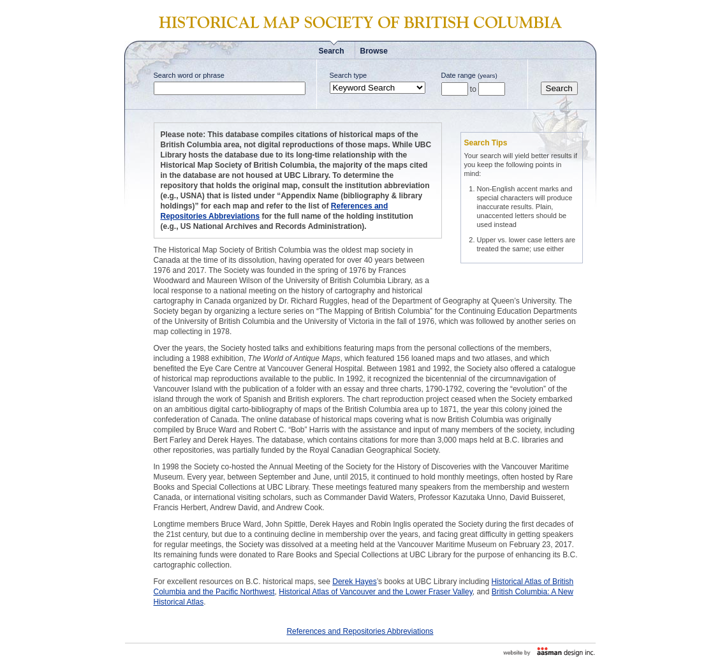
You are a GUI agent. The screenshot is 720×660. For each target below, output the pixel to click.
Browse (374, 51)
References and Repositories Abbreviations (359, 631)
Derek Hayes (354, 581)
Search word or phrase (189, 75)
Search (331, 51)
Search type (348, 75)
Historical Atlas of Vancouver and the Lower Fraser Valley (375, 591)
